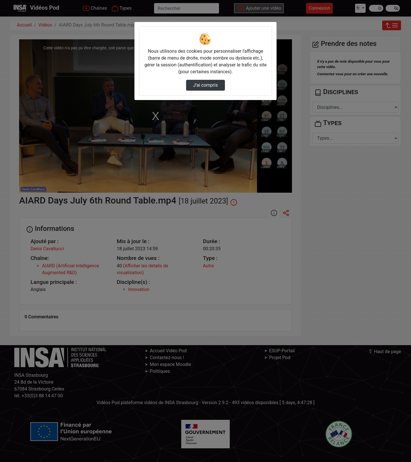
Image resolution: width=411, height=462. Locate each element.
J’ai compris (205, 85)
